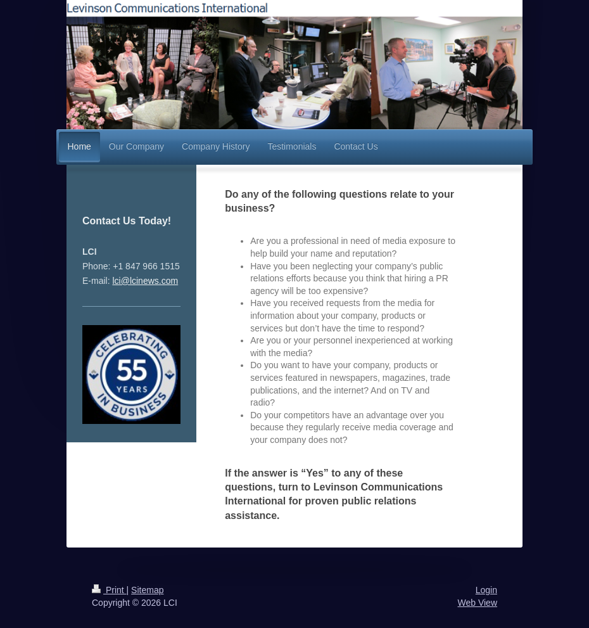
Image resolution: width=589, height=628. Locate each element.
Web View (477, 603)
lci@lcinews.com (145, 281)
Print (109, 590)
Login (486, 590)
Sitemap (147, 590)
